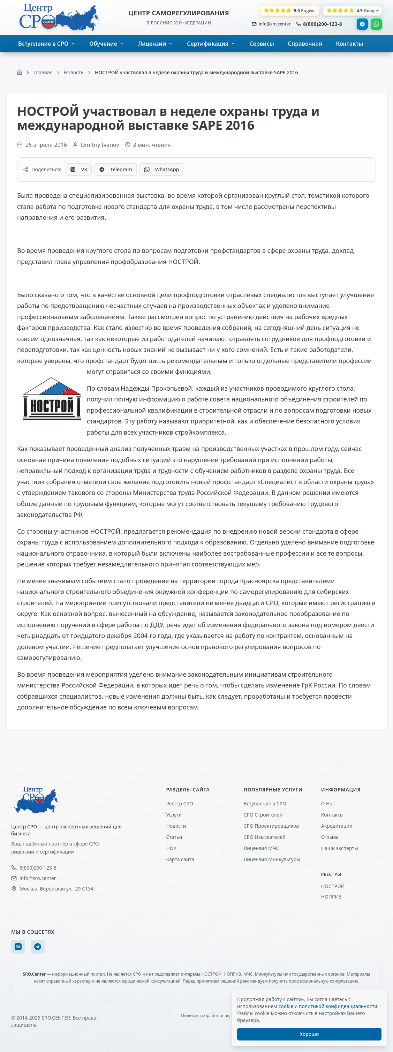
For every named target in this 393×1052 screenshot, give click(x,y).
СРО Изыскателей (265, 837)
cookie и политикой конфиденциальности (327, 1006)
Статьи (174, 837)
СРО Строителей (263, 814)
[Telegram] (38, 947)
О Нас (328, 803)
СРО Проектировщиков (271, 825)
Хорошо (309, 1034)
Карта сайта (180, 859)
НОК (171, 848)
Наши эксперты (339, 848)
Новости (176, 825)
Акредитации (337, 825)
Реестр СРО (179, 803)
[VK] (18, 947)
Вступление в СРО (265, 803)
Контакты (332, 814)
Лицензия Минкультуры (272, 859)
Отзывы (330, 837)
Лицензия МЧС (261, 848)
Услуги (174, 814)
